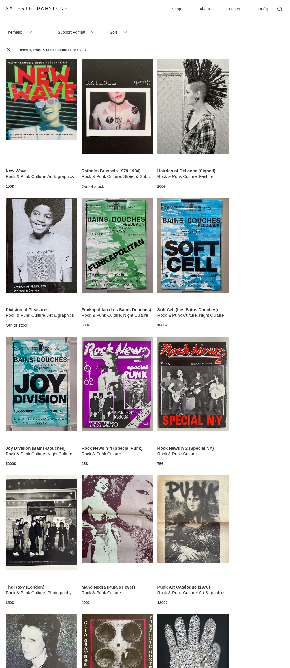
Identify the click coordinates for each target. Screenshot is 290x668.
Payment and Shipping (169, 656)
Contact (233, 9)
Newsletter (82, 656)
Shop (176, 9)
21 (204, 630)
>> (227, 630)
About (205, 9)
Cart (258, 9)
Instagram (106, 656)
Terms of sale (132, 656)
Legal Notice (206, 656)
